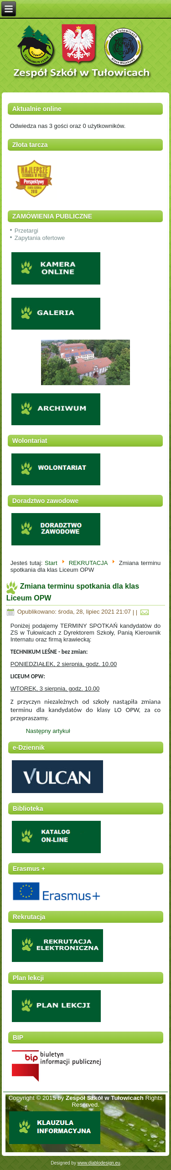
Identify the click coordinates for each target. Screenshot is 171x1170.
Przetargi (26, 230)
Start (51, 563)
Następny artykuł (48, 730)
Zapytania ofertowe (40, 237)
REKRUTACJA (88, 563)
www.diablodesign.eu (99, 1162)
